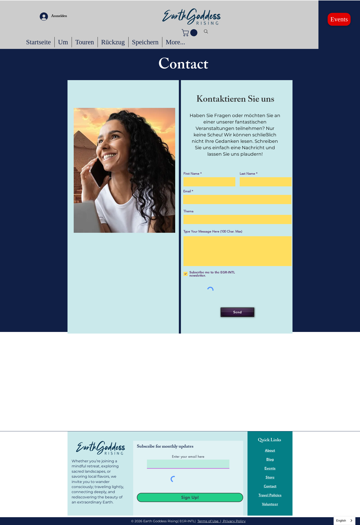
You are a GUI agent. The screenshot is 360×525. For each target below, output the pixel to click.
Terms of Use (208, 521)
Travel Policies (270, 495)
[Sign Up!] (190, 497)
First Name (191, 173)
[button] (190, 32)
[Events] (339, 19)
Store (270, 477)
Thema (188, 211)
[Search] (206, 31)
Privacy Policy (234, 521)
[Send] (237, 312)
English (341, 520)
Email (187, 191)
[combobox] (344, 520)
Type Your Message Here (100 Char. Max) (212, 231)
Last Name (247, 173)
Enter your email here (188, 456)
